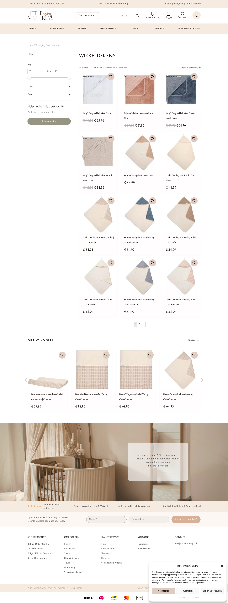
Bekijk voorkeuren (212, 591)
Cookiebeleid (181, 597)
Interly (79, 588)
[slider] (29, 77)
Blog (103, 544)
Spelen (32, 29)
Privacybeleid (193, 597)
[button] (222, 566)
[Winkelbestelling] (182, 67)
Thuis (134, 29)
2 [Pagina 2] (139, 324)
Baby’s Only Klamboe (38, 544)
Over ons (105, 558)
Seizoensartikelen (189, 29)
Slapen (82, 29)
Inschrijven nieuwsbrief (186, 519)
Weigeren (188, 591)
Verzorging (57, 29)
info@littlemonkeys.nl (186, 544)
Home (30, 45)
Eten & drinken (109, 29)
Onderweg (158, 29)
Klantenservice (49, 121)
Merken (105, 554)
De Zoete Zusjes (35, 549)
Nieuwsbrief (144, 549)
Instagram (143, 544)
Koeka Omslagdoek (37, 558)
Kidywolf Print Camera (39, 554)
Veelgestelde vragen (111, 563)
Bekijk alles (194, 339)
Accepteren (163, 591)
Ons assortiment (88, 15)
